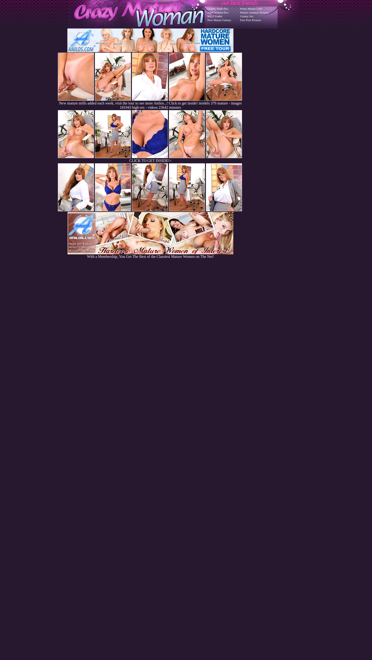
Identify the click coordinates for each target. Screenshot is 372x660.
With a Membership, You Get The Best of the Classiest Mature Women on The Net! (150, 255)
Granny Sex (247, 16)
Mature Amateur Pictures (254, 12)
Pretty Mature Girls (251, 8)
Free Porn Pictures (250, 20)
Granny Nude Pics (217, 8)
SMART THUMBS (194, 564)
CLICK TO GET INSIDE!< (150, 161)
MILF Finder (214, 16)
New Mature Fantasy (219, 20)
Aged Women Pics (217, 12)
